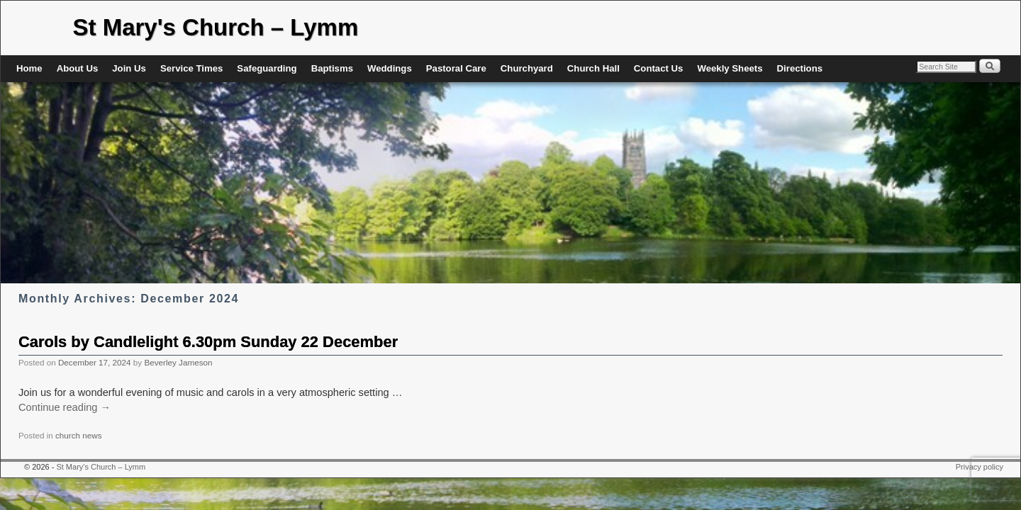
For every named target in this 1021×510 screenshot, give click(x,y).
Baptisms (332, 68)
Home (29, 68)
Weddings (389, 68)
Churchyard (527, 68)
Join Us (129, 68)
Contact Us (659, 68)
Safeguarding (266, 68)
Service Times (191, 68)
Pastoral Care (456, 68)
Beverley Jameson (178, 362)
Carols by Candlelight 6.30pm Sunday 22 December (208, 342)
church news (78, 435)
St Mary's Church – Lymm (216, 27)
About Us (78, 68)
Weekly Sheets (729, 68)
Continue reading (64, 407)
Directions (800, 68)
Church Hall (593, 68)
